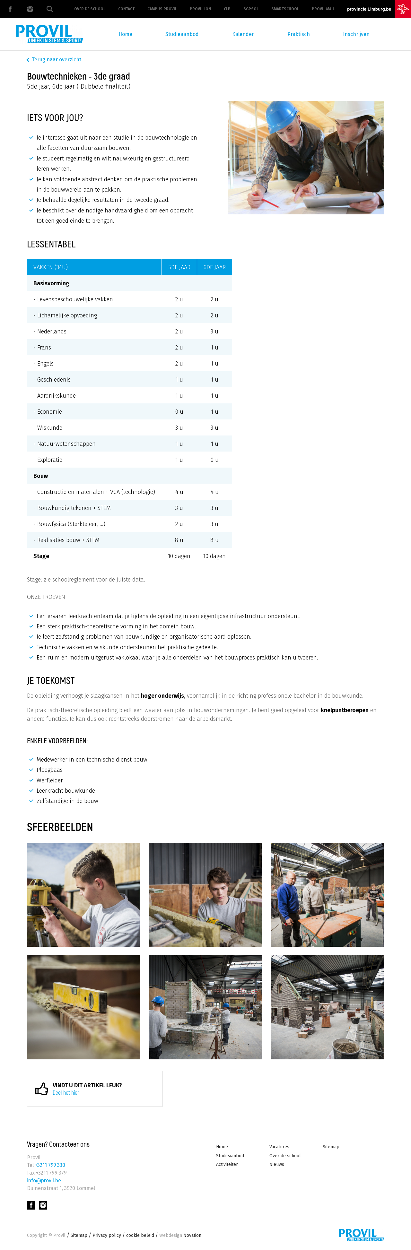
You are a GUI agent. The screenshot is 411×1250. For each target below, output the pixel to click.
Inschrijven (356, 34)
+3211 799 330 (50, 1165)
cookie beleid (140, 1235)
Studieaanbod (182, 34)
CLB (227, 9)
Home (125, 34)
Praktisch (298, 34)
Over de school (89, 9)
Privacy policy (106, 1235)
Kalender (243, 34)
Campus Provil (162, 9)
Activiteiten (227, 1164)
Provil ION (200, 9)
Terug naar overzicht (56, 59)
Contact (126, 9)
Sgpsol (250, 9)
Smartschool (285, 9)
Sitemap (331, 1147)
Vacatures (279, 1147)
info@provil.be (44, 1180)
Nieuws (276, 1164)
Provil (59, 1235)
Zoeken (49, 9)
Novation (180, 1235)
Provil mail (323, 9)
